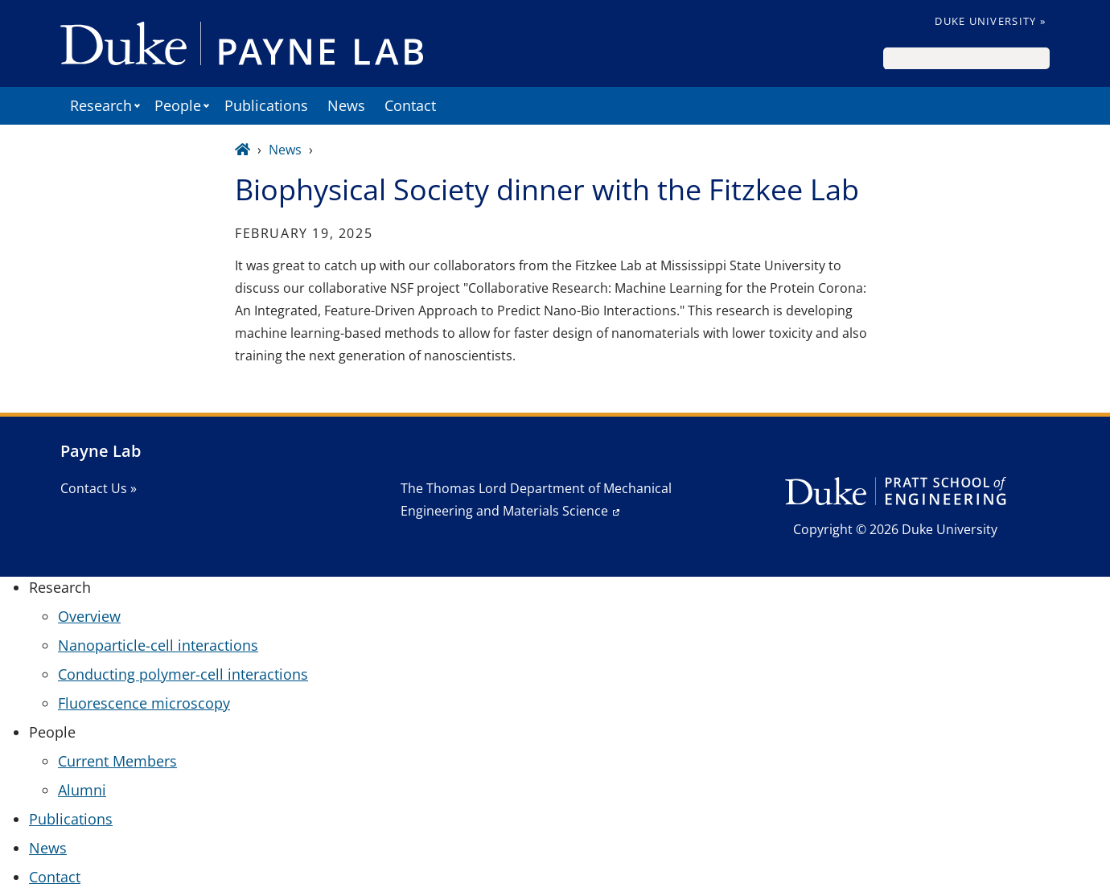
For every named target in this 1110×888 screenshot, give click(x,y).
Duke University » (990, 21)
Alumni (82, 790)
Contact (410, 105)
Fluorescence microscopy (144, 703)
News (346, 105)
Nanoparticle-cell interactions (158, 645)
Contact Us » (98, 488)
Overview (89, 616)
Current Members (117, 761)
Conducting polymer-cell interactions (183, 674)
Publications (266, 105)
